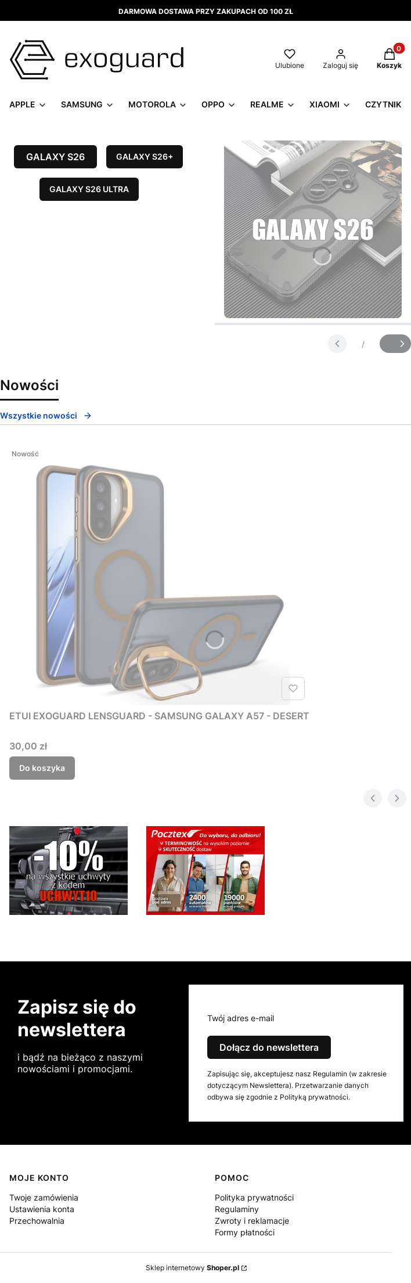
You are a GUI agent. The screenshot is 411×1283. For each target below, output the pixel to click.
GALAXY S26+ (144, 156)
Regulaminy (237, 1209)
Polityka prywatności (254, 1197)
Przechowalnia (36, 1221)
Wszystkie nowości (46, 415)
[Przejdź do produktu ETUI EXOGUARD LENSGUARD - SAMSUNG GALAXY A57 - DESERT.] (160, 574)
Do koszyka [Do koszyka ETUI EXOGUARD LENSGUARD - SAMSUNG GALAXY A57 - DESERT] (42, 768)
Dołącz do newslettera (269, 1047)
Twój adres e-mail (240, 1018)
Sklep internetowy (192, 1267)
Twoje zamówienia (43, 1197)
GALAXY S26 (55, 157)
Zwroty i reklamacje (252, 1221)
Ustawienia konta (41, 1209)
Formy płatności (245, 1232)
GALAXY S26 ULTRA (89, 189)
